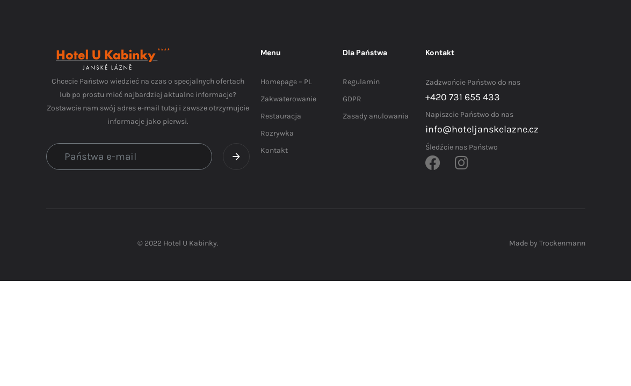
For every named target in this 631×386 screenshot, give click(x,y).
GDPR (352, 98)
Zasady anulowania (376, 116)
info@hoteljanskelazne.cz (482, 129)
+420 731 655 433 (462, 97)
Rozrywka (277, 133)
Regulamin (361, 81)
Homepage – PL (286, 81)
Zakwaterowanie (288, 98)
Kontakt (274, 150)
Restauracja (280, 116)
